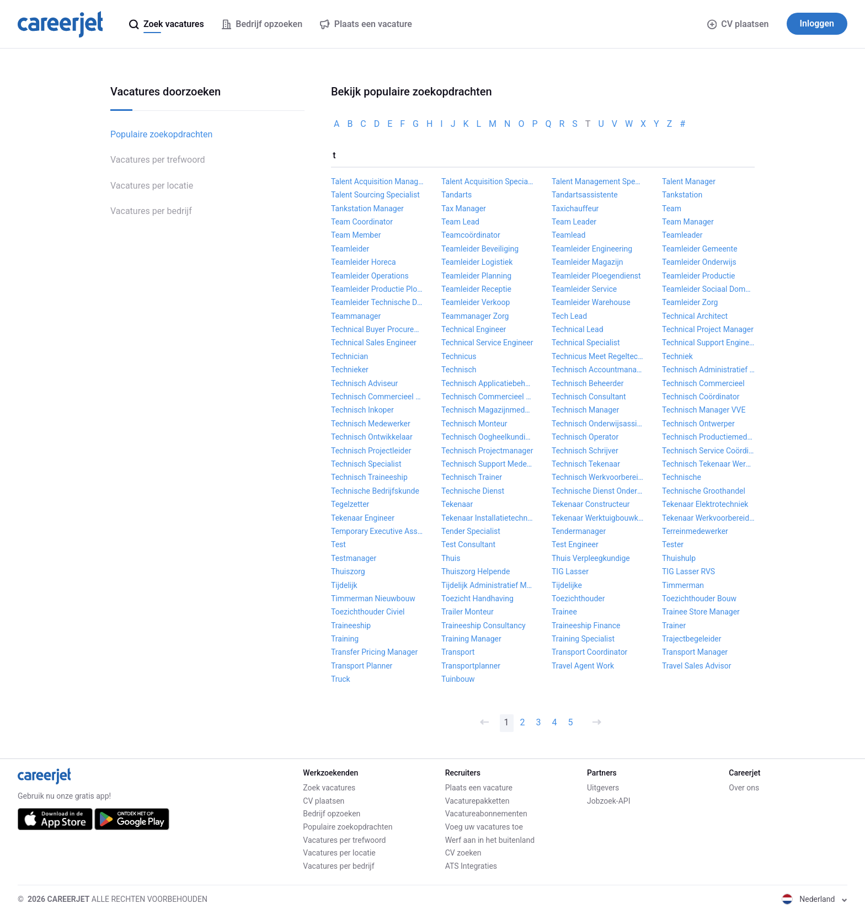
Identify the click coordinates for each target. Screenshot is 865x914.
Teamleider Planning (476, 275)
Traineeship (351, 625)
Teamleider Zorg (690, 302)
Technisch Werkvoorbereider (598, 477)
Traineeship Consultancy (483, 625)
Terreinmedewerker (695, 531)
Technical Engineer (473, 329)
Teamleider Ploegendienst (596, 275)
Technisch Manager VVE (703, 409)
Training (345, 638)
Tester (673, 544)
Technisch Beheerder (587, 383)
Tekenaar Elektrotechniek (705, 504)
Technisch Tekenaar (586, 463)
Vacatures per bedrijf (151, 211)
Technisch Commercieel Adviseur (377, 396)
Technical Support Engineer (708, 342)
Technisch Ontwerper (698, 423)
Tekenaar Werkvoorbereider (708, 518)
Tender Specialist (470, 531)
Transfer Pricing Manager (374, 652)
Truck (340, 679)
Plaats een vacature (478, 787)
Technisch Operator (585, 436)
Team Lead (460, 221)
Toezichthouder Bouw (699, 598)
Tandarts (456, 194)
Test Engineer (575, 544)
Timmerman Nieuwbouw (373, 598)
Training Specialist (583, 638)
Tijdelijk (344, 585)
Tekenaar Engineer (362, 518)
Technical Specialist (586, 342)
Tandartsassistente (585, 194)
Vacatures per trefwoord (157, 159)
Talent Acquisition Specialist (487, 181)
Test (338, 544)
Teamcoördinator (470, 235)
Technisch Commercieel (703, 383)
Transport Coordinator (589, 652)
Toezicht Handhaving (477, 598)
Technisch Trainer (471, 477)
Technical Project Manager (708, 329)
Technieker (350, 369)
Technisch (459, 369)
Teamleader (682, 235)
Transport (457, 652)
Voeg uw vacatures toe (484, 826)
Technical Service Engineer (487, 342)
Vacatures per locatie (151, 185)
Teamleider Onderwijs (699, 262)
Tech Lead (569, 316)
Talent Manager (689, 181)
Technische (681, 477)
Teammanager (356, 316)
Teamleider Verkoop (475, 302)
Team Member (356, 235)
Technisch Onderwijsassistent (598, 423)
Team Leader (574, 221)
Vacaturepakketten (477, 801)
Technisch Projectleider (371, 450)
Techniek (677, 356)
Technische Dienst (472, 491)
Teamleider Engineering (592, 248)
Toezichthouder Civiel (368, 611)
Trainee (564, 611)
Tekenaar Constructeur (591, 504)
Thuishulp (679, 558)
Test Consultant (468, 544)
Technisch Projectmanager (487, 450)
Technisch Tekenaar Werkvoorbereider (708, 463)
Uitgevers (603, 787)
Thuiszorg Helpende (475, 571)
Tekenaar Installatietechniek (487, 518)
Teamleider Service (584, 289)
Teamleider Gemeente (700, 248)
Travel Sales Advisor (696, 665)
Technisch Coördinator (701, 396)
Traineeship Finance (586, 625)
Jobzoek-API (608, 801)
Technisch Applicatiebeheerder (487, 383)
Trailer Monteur (467, 611)
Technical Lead (578, 329)
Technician (349, 356)
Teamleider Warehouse (591, 302)
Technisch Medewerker (370, 423)
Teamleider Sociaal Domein (708, 289)
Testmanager (353, 558)
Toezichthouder (578, 598)
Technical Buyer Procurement (377, 329)
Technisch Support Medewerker (487, 463)
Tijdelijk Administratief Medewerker (487, 585)
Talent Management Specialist (598, 181)
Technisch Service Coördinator (708, 450)
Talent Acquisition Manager (377, 181)
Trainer (674, 625)
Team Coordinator (362, 221)
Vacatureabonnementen (486, 813)
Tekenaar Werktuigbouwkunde (598, 518)
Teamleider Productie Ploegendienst (377, 289)
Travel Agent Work (583, 665)
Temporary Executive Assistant (377, 531)
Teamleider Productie (698, 275)
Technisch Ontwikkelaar (372, 436)
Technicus (459, 356)
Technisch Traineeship (369, 477)
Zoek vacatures (329, 787)
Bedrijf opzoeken (331, 813)
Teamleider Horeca (363, 262)
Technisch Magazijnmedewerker (487, 409)
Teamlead (568, 235)
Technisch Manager (585, 409)
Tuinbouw (458, 679)
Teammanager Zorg (475, 316)
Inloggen (817, 23)
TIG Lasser (570, 571)
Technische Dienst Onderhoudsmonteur (598, 491)
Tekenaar (457, 504)
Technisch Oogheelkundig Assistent (487, 436)
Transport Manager (695, 652)
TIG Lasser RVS (688, 571)
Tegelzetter (350, 504)
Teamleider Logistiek (476, 262)
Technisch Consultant (589, 396)
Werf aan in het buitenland (490, 840)
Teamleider (350, 248)
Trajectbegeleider (691, 638)
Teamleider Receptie (476, 289)
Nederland (814, 899)
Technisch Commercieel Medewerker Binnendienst (487, 396)
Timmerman (683, 585)
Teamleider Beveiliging (480, 248)
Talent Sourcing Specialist (375, 194)
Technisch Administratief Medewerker (708, 369)
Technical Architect (695, 316)
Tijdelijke (567, 585)
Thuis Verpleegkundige (591, 558)
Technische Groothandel (703, 491)
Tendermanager (579, 531)
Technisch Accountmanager (598, 369)
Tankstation (682, 194)
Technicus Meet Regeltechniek (598, 356)
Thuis (450, 558)
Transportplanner (470, 665)
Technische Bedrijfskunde (375, 491)
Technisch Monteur (474, 423)
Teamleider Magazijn (587, 262)
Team (671, 208)
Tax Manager (463, 208)
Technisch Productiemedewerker (708, 436)
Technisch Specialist (366, 463)
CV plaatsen (738, 24)
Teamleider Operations (370, 275)
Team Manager (688, 221)
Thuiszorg (348, 571)
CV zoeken (463, 852)
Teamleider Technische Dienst (377, 302)
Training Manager (471, 638)
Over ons (744, 787)
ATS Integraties (471, 866)
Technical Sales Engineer (374, 342)
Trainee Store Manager (701, 611)
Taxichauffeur (575, 208)
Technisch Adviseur (364, 383)
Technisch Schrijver (585, 450)
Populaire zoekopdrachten (161, 134)
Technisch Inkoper (362, 409)
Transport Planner (361, 665)
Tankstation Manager (367, 208)
